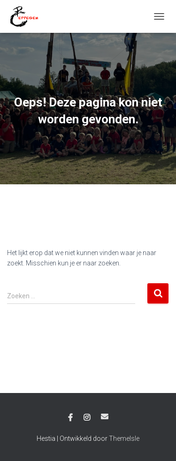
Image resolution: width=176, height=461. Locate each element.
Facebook (70, 418)
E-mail (104, 416)
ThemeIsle (124, 438)
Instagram (87, 418)
